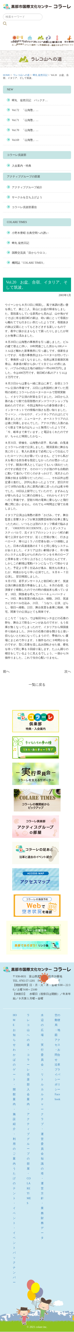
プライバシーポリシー (57, 1079)
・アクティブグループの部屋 (28, 1139)
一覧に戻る (37, 685)
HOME (6, 75)
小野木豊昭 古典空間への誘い (30, 232)
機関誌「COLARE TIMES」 (29, 262)
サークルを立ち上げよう (27, 197)
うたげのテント (29, 40)
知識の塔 (57, 40)
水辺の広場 (48, 40)
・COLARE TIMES (29, 1188)
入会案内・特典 (21, 165)
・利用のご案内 (14, 1149)
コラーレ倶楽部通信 (24, 207)
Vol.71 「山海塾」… (25, 120)
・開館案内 (14, 1094)
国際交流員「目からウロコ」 (30, 252)
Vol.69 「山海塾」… (25, 140)
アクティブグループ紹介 (27, 187)
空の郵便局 (57, 1020)
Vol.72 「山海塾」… (25, 110)
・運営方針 (42, 1188)
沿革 (57, 1064)
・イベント (14, 1213)
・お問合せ (57, 1054)
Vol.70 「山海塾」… (25, 130)
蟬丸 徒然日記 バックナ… (30, 100)
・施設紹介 (14, 1119)
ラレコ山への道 (40, 40)
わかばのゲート (20, 40)
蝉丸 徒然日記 (40, 75)
